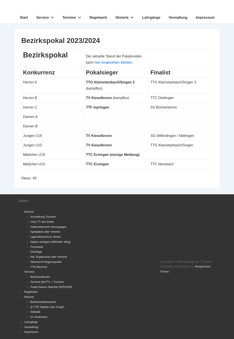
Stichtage (36, 251)
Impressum (205, 17)
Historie (126, 16)
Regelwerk (98, 17)
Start (24, 17)
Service (46, 16)
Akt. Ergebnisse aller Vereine (48, 256)
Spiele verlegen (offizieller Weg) (50, 241)
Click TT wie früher (42, 221)
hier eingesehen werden (113, 62)
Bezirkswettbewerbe (43, 302)
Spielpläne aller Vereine (45, 231)
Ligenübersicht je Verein (45, 236)
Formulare (36, 247)
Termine (73, 16)
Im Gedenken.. (39, 317)
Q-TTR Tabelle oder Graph (47, 307)
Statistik (35, 311)
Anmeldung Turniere (43, 216)
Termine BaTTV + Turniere (47, 282)
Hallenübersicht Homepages (48, 226)
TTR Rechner (39, 267)
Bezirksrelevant (40, 276)
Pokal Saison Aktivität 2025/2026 (51, 287)
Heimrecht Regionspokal (46, 261)
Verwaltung (178, 17)
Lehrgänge (151, 17)
